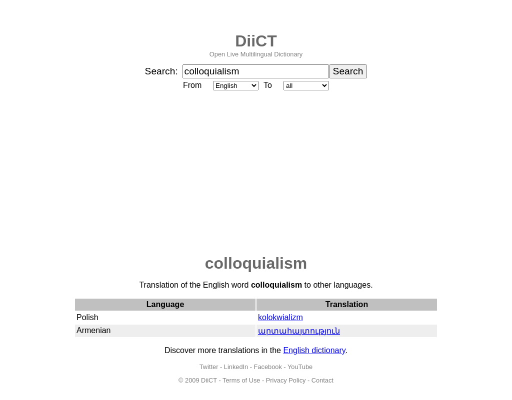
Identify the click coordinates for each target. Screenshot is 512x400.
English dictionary (314, 350)
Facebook (268, 367)
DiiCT (256, 41)
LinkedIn (236, 367)
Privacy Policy (286, 380)
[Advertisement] (256, 173)
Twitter (209, 367)
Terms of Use (241, 380)
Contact (323, 380)
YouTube (300, 367)
